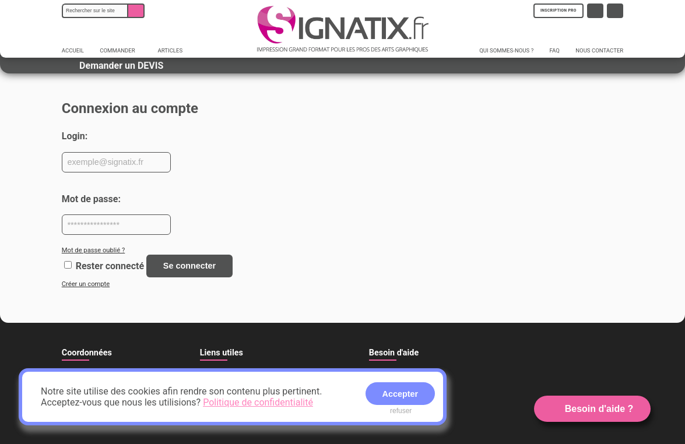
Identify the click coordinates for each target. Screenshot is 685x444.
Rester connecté (110, 265)
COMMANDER (121, 50)
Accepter (400, 394)
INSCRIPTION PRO (558, 10)
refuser (401, 411)
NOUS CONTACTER (599, 50)
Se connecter (189, 265)
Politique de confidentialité (258, 402)
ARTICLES (170, 50)
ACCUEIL (73, 50)
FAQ (555, 50)
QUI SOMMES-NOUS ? (506, 50)
